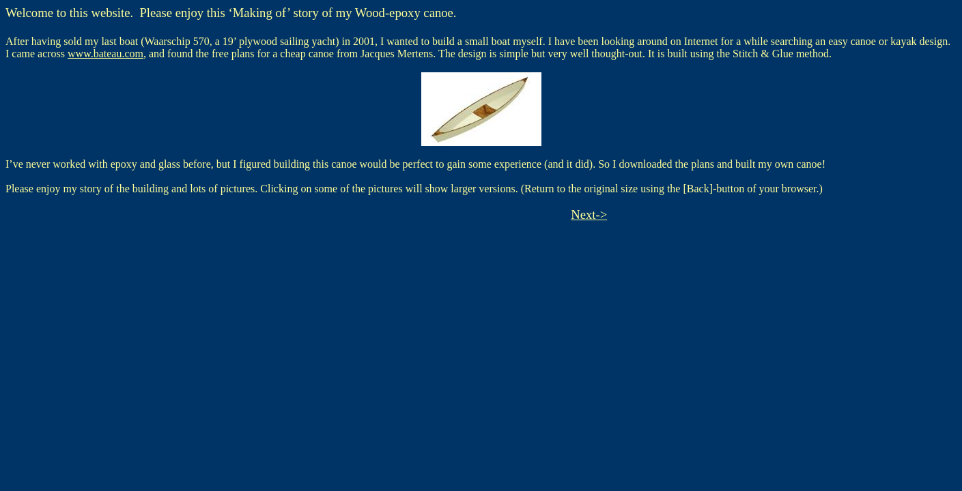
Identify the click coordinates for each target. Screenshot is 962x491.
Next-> (589, 214)
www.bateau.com (105, 53)
